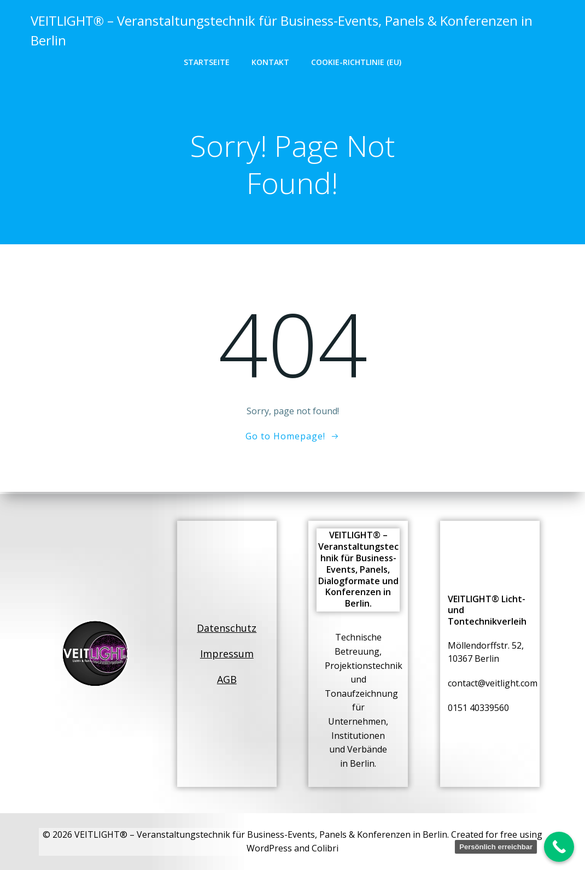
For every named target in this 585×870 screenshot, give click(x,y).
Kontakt (270, 61)
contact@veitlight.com (493, 683)
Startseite (207, 61)
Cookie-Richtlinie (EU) (356, 61)
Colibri (325, 848)
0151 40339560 (479, 707)
